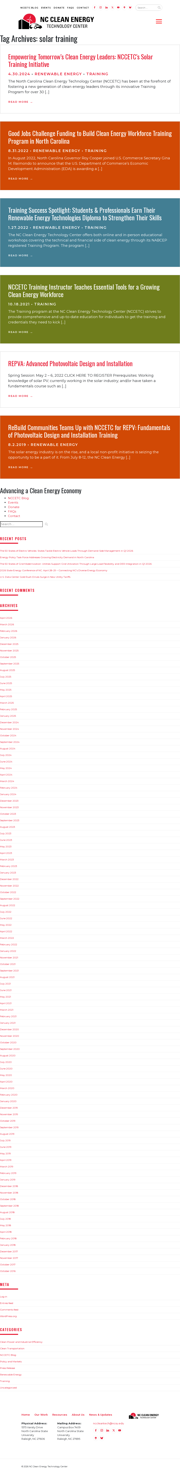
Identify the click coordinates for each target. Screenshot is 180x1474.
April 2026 (6, 617)
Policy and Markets (11, 1361)
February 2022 (8, 944)
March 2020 (7, 1088)
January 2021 (8, 1022)
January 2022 (8, 950)
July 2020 (6, 1062)
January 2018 (8, 1244)
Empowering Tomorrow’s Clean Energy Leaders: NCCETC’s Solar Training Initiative (80, 60)
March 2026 (7, 624)
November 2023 (9, 807)
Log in (3, 1296)
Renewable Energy (58, 74)
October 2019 (8, 1120)
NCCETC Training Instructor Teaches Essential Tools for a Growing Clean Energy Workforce (84, 290)
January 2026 (8, 637)
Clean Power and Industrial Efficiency (21, 1341)
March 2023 (7, 859)
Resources (59, 1414)
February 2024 (8, 787)
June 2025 (6, 683)
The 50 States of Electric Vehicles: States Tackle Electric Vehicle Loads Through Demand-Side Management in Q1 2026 (66, 550)
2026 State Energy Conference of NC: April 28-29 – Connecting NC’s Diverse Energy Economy (53, 570)
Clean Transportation (12, 1348)
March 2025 (7, 702)
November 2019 (9, 1114)
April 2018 (6, 1231)
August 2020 (8, 1055)
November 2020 (9, 1035)
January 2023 (8, 872)
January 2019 (8, 1179)
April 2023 (6, 853)
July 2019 (5, 1140)
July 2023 (5, 833)
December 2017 (9, 1251)
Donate (59, 8)
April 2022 (6, 931)
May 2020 (6, 1075)
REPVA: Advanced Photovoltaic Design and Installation (70, 363)
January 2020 (8, 1101)
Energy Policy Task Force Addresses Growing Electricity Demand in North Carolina (47, 557)
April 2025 (6, 696)
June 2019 (6, 1146)
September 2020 (10, 1048)
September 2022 (9, 898)
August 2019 (7, 1133)
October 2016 (8, 1271)
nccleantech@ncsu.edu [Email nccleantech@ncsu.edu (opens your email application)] (108, 1423)
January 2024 (8, 794)
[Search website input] (146, 7)
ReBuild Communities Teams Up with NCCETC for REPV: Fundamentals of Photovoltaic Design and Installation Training (89, 431)
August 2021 (7, 977)
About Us (78, 1414)
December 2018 (9, 1186)
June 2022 (6, 918)
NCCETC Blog (29, 8)
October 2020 (8, 1042)
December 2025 (9, 643)
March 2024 (7, 781)
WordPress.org (8, 1316)
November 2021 (9, 957)
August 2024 (7, 748)
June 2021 (6, 990)
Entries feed (6, 1303)
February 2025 (8, 709)
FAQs (70, 8)
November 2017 (9, 1257)
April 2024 (6, 774)
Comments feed (9, 1309)
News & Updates (100, 1414)
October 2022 (8, 892)
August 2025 (7, 670)
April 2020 (6, 1081)
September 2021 (9, 970)
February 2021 (8, 1016)
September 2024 (9, 741)
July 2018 (5, 1218)
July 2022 (5, 911)
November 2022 (9, 885)
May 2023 (6, 846)
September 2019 (9, 1127)
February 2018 (8, 1238)
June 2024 (6, 761)
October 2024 (8, 735)
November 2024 (9, 728)
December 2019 (9, 1107)
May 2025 (5, 689)
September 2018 (9, 1205)
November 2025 (9, 650)
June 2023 (6, 839)
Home (25, 1414)
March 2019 (6, 1166)
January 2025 (8, 715)
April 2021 (6, 1003)
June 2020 (6, 1068)
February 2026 (8, 630)
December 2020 (9, 1029)
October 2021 (8, 964)
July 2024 (6, 755)
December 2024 (9, 722)
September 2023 (9, 820)
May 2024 (6, 768)
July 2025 (5, 676)
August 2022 (7, 905)
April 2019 (6, 1159)
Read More (18, 101)
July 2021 (5, 983)
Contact (83, 8)
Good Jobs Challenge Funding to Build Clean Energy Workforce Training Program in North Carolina (90, 136)
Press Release (7, 1368)
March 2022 (7, 937)
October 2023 (8, 813)
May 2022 (6, 924)
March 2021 (6, 1009)
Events (46, 8)
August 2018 (7, 1212)
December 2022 (9, 879)
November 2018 (9, 1192)
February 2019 (8, 1173)
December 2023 (9, 800)
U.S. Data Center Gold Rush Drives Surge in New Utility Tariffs (35, 576)
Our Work (41, 1414)
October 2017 (8, 1264)
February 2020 (9, 1094)
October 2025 (8, 657)
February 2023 (8, 866)
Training (97, 74)
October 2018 (8, 1199)
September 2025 (9, 663)
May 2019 (5, 1153)
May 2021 (5, 996)
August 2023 (7, 826)
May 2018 (5, 1225)
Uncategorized (8, 1387)
